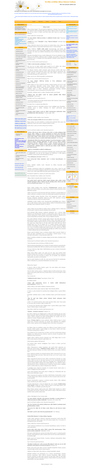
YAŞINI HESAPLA (70, 207)
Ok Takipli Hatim (69, 79)
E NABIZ (68, 168)
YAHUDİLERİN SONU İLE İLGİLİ (20, 114)
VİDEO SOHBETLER (19, 89)
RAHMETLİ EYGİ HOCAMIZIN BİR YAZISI (72, 102)
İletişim (60, 21)
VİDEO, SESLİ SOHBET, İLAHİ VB (21, 153)
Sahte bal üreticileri (70, 147)
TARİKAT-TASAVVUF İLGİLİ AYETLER (20, 70)
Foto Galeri (53, 21)
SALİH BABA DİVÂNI (19, 75)
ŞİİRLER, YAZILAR (19, 93)
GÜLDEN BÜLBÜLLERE (20, 72)
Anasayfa (33, 21)
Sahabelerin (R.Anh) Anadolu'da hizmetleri (20, 111)
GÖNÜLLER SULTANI (19, 49)
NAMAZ (68, 69)
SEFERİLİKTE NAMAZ (19, 102)
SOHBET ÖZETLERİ (19, 58)
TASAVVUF (17, 79)
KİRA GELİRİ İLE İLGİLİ (71, 164)
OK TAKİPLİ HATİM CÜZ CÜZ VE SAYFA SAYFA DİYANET (72, 72)
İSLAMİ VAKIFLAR (70, 74)
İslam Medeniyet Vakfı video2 (71, 109)
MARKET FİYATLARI (70, 157)
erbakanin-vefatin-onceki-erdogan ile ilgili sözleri (21, 100)
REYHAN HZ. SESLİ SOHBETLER (19, 135)
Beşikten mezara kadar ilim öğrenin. (21, 55)
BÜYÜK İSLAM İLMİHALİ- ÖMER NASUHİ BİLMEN (20, 87)
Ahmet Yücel (40, 21)
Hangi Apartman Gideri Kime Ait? (72, 159)
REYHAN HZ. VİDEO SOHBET (20, 105)
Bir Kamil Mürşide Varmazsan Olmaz (20, 67)
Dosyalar (47, 21)
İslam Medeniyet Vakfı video (71, 107)
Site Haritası (72, 212)
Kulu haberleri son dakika (71, 129)
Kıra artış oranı (69, 204)
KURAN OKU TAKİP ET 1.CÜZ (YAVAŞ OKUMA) (72, 82)
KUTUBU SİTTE (69, 90)
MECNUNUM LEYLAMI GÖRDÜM (19, 159)
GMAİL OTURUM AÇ (70, 135)
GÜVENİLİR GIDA (70, 152)
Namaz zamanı (69, 92)
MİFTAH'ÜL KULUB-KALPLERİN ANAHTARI (72, 99)
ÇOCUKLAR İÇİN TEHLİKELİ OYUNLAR (72, 155)
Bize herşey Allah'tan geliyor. (20, 53)
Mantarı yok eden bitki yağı (71, 166)
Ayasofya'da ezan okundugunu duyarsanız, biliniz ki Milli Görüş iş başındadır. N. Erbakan (21, 96)
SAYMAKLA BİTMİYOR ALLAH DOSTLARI (21, 156)
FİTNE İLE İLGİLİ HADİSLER (20, 83)
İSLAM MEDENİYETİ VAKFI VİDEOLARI (71, 112)
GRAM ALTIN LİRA (70, 104)
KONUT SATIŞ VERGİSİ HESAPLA (71, 202)
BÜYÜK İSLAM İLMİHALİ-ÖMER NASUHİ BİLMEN (71, 95)
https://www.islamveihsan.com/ (71, 88)
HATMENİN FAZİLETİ (19, 51)
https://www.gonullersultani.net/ (20, 34)
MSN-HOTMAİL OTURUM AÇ (72, 131)
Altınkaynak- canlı (70, 140)
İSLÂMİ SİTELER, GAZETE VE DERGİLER (72, 77)
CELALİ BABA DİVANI (19, 91)
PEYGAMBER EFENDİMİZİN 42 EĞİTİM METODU (72, 85)
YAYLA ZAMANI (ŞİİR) (71, 126)
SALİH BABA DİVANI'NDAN (20, 77)
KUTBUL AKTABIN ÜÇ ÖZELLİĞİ (19, 64)
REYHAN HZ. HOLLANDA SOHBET (20, 108)
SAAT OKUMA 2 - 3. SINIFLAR (72, 145)
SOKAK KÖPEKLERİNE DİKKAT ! (72, 143)
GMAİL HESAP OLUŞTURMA (72, 133)
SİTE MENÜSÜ (69, 199)
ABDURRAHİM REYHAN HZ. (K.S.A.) (20, 61)
